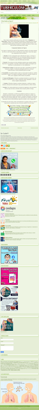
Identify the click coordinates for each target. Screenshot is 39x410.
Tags (7, 148)
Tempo (13, 3)
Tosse (30, 368)
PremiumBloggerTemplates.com (19, 407)
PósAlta (7, 367)
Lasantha (13, 407)
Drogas (13, 18)
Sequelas (3, 368)
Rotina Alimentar (3, 3)
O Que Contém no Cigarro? (7, 21)
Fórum (36, 363)
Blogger (28, 406)
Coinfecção (2, 362)
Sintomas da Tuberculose (9, 213)
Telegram (28, 15)
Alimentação (11, 361)
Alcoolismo (6, 361)
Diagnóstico (16, 362)
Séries (9, 3)
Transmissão (7, 219)
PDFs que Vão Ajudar (8, 231)
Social (10, 15)
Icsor (20, 364)
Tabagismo (8, 18)
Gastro (5, 364)
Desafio (7, 362)
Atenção (15, 15)
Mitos (10, 366)
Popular (3, 148)
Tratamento (4, 370)
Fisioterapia (15, 0)
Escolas (32, 362)
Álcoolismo (3, 18)
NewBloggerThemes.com (28, 407)
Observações (21, 22)
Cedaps (36, 361)
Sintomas (27, 22)
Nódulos (17, 366)
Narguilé (13, 366)
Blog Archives (12, 148)
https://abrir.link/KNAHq (19, 109)
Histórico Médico (11, 364)
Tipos (19, 15)
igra (23, 364)
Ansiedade (10, 22)
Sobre (17, 18)
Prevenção (17, 367)
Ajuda (34, 15)
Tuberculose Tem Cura (19, 406)
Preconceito (11, 367)
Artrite (22, 361)
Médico (3, 366)
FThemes (4, 407)
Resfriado (28, 367)
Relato (25, 367)
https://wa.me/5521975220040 (19, 107)
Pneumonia (2, 367)
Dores (26, 362)
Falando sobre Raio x (9, 237)
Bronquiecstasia (26, 361)
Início (2, 15)
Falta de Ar (19, 363)
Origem (28, 366)
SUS (18, 368)
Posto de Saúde (8, 225)
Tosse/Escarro (18, 3)
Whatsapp (24, 15)
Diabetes (11, 362)
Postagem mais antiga (34, 127)
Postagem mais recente (5, 127)
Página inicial (20, 127)
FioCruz (27, 363)
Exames (2, 363)
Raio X (29, 0)
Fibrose (24, 363)
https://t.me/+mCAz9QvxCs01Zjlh (19, 111)
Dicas (13, 22)
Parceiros (24, 0)
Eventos (10, 0)
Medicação (36, 364)
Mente (20, 0)
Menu (6, 15)
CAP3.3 (32, 361)
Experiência (16, 22)
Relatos (33, 0)
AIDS (1, 361)
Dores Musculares (4, 0)
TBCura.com (25, 114)
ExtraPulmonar (15, 363)
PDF (36, 366)
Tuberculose (35, 22)
